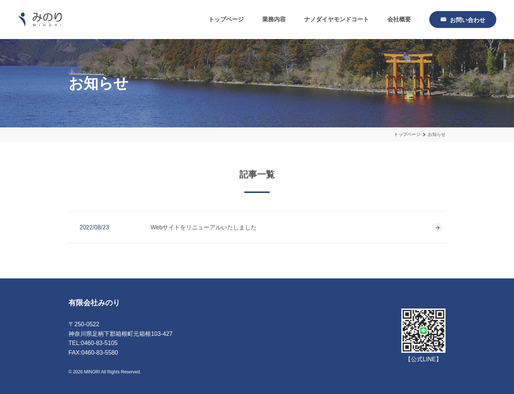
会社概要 (399, 19)
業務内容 (274, 19)
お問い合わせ (467, 19)
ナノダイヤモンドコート (336, 19)
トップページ (226, 19)
